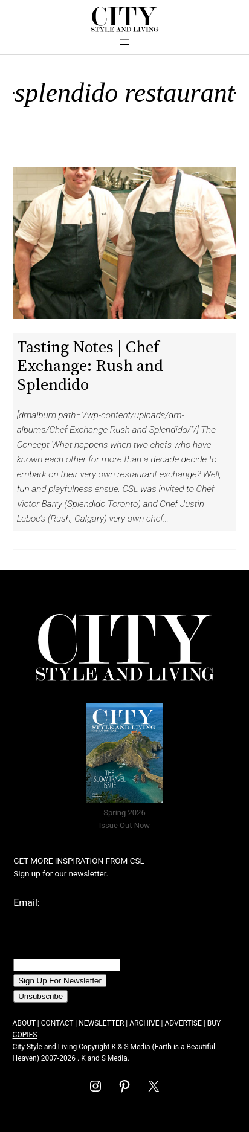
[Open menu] (124, 42)
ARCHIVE (144, 1023)
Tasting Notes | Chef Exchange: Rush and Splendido (90, 365)
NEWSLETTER (101, 1023)
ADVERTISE (182, 1023)
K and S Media (104, 1058)
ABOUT (24, 1023)
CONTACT (57, 1023)
